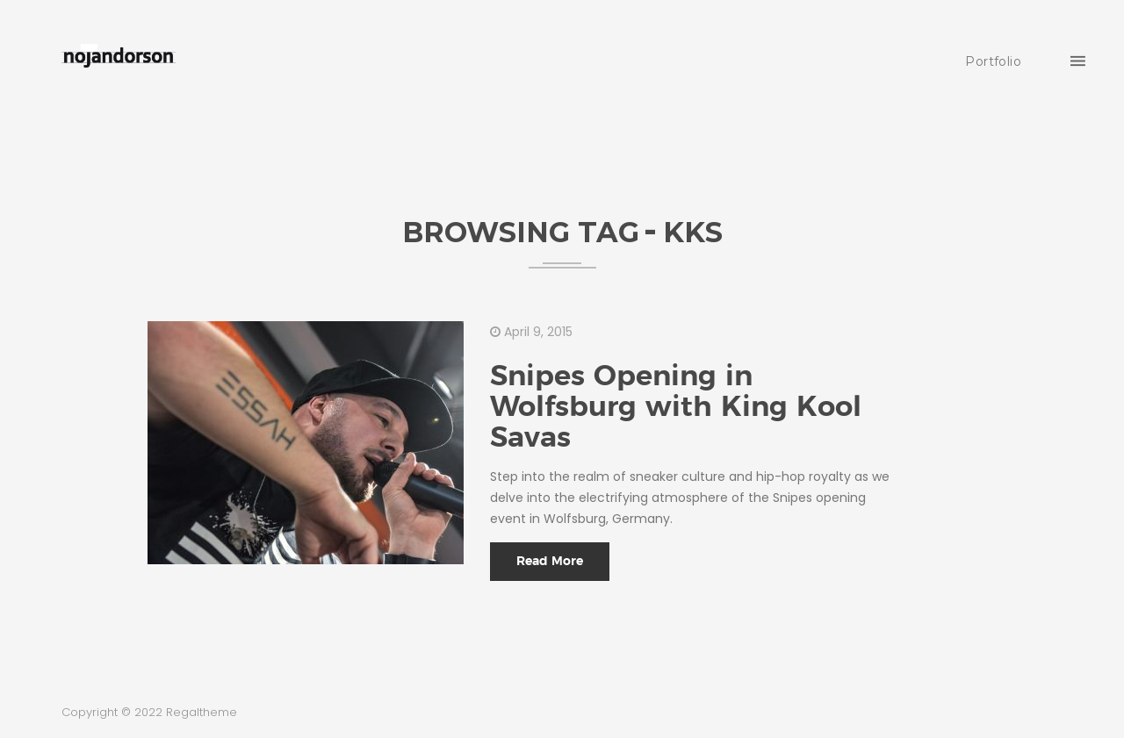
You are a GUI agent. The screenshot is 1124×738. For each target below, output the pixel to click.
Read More (549, 561)
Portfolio (993, 61)
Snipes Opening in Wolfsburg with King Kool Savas (675, 407)
